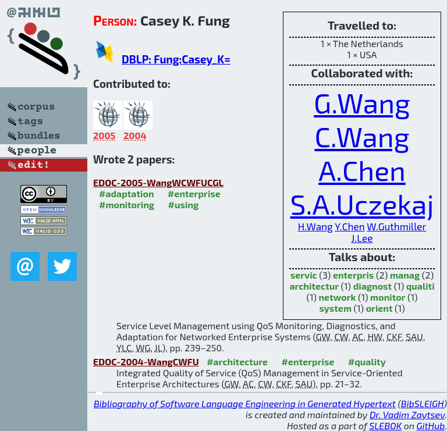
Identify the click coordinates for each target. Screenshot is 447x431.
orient (379, 308)
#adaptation (126, 193)
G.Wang (362, 102)
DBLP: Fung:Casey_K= (176, 59)
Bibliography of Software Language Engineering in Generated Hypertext (245, 403)
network (337, 296)
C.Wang (361, 136)
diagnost (372, 285)
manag (405, 274)
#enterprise (194, 193)
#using (183, 204)
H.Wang (315, 226)
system (335, 308)
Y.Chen (349, 226)
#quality (367, 361)
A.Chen (362, 170)
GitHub (431, 425)
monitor (387, 296)
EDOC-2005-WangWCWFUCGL (158, 182)
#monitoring (126, 204)
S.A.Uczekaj (362, 203)
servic (303, 274)
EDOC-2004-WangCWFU (146, 361)
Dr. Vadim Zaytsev (407, 414)
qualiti (420, 285)
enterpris (353, 274)
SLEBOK (385, 425)
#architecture (237, 361)
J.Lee (362, 238)
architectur (314, 285)
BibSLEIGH (422, 403)
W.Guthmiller (396, 226)
